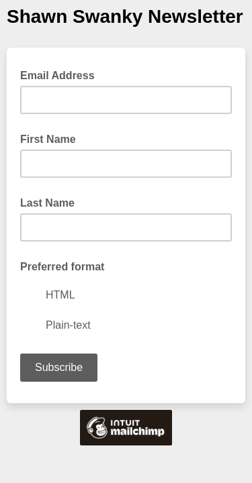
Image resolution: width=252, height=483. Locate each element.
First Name (48, 139)
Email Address (61, 74)
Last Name (47, 203)
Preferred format (62, 266)
